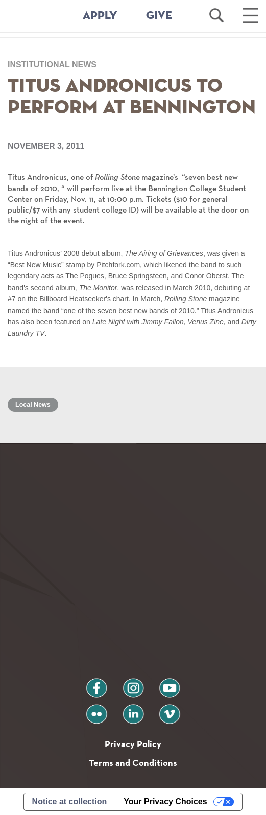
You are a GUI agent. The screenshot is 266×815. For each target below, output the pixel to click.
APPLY (100, 15)
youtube (169, 684)
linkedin (133, 710)
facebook (96, 684)
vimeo (169, 710)
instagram (133, 684)
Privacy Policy (133, 744)
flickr (96, 710)
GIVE (159, 15)
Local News (33, 404)
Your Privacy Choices (165, 801)
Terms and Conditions (133, 763)
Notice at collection (69, 801)
